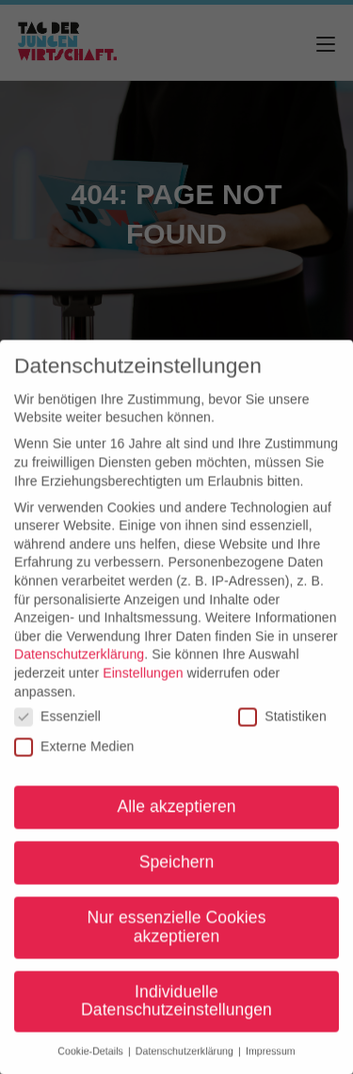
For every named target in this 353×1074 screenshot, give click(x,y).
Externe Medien (74, 756)
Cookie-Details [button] (91, 1060)
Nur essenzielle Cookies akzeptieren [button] (176, 937)
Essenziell (57, 725)
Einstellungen (143, 681)
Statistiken (282, 725)
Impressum (271, 1060)
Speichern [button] (177, 871)
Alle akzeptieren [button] (176, 816)
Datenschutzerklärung (79, 663)
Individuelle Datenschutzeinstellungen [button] (176, 1010)
